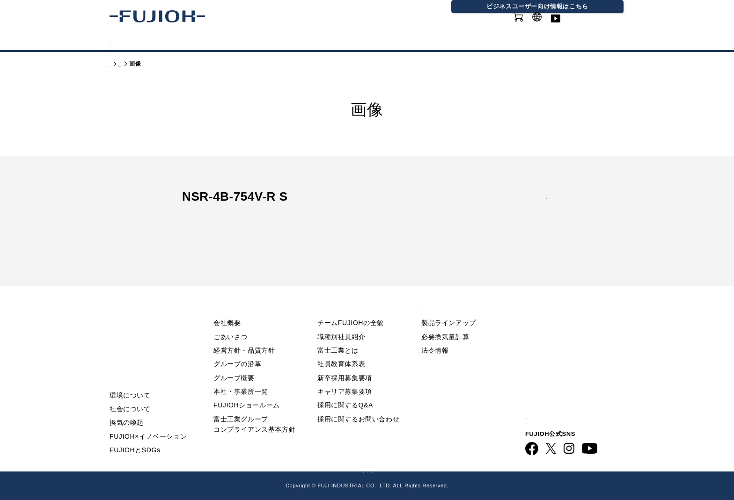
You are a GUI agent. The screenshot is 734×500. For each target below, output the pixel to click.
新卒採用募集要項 (344, 360)
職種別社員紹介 (341, 319)
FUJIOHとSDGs (135, 433)
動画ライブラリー (596, 27)
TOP (117, 291)
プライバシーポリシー (564, 327)
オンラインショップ (488, 27)
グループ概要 (234, 360)
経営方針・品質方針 (244, 333)
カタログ (183, 41)
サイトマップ (548, 345)
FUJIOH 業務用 (407, 469)
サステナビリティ (333, 41)
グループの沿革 (237, 347)
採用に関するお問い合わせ (358, 402)
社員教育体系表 (341, 347)
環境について (130, 378)
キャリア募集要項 (344, 374)
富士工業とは (338, 333)
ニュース (125, 327)
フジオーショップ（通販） (480, 469)
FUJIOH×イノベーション (148, 419)
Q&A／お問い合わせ (561, 291)
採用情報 (450, 41)
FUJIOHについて (250, 41)
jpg (528, 208)
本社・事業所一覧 (240, 374)
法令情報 (434, 333)
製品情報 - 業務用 (452, 351)
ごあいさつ (230, 319)
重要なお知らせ (137, 309)
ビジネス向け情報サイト (568, 399)
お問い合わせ (548, 363)
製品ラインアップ (448, 306)
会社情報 (399, 41)
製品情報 (133, 41)
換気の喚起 (127, 405)
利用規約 (540, 309)
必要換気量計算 (445, 319)
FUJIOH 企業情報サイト (252, 469)
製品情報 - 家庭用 (159, 63)
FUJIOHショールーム (246, 388)
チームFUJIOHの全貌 (350, 306)
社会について (130, 392)
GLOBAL (546, 22)
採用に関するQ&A (345, 388)
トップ (118, 63)
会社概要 (227, 306)
